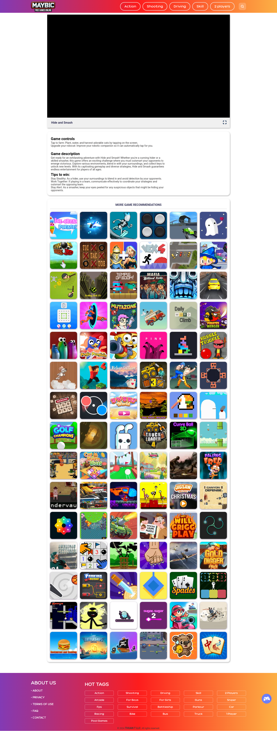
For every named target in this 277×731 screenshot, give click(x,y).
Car (231, 707)
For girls (165, 700)
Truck (198, 714)
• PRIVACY (37, 697)
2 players (222, 6)
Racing (99, 714)
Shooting (155, 6)
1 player (231, 714)
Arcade (99, 700)
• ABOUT (37, 690)
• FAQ (34, 711)
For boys (132, 700)
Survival (132, 707)
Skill (200, 6)
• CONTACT (38, 717)
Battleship (165, 707)
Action (130, 6)
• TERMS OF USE (42, 704)
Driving (180, 6)
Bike (132, 714)
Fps (99, 707)
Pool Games (99, 721)
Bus (165, 714)
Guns (198, 700)
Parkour (198, 707)
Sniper (231, 700)
